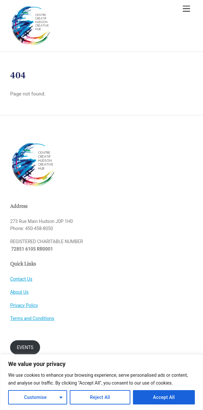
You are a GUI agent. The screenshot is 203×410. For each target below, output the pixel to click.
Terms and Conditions (32, 318)
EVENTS (25, 347)
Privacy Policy (24, 305)
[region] (101, 382)
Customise (35, 397)
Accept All (164, 397)
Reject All (100, 397)
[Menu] (186, 9)
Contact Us (21, 279)
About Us (19, 292)
